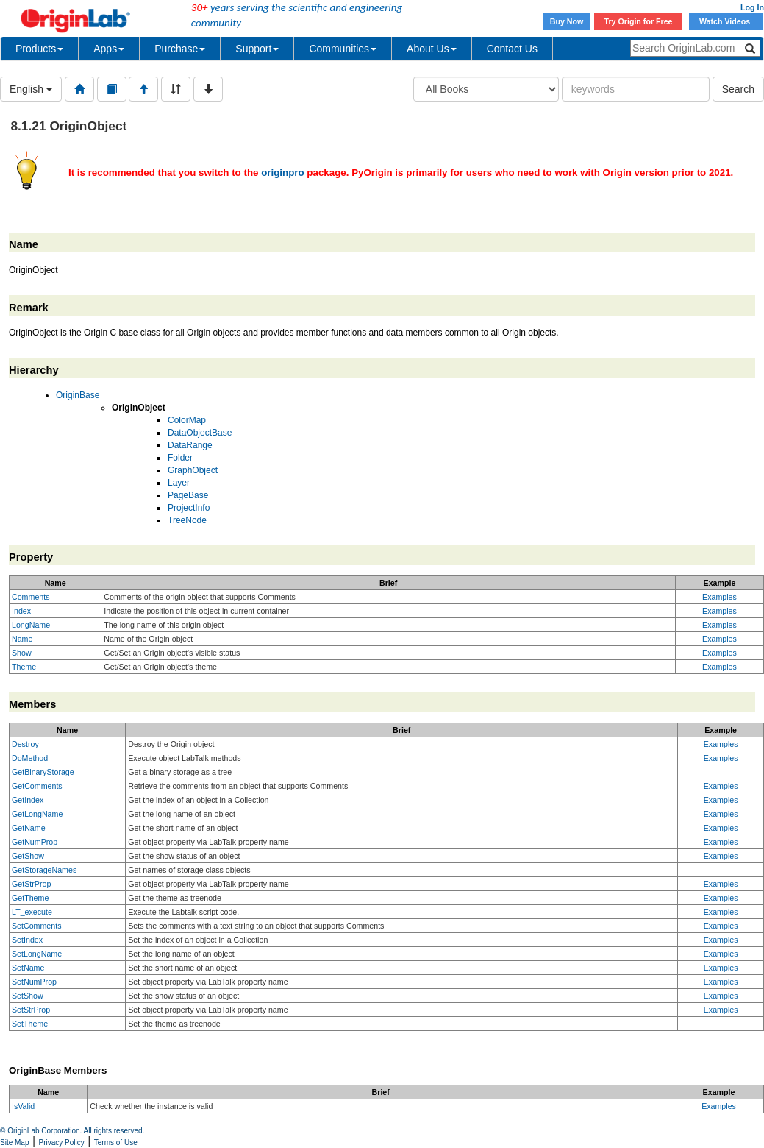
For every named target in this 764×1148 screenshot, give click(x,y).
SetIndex (27, 939)
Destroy (25, 744)
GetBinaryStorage (43, 772)
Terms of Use (116, 1142)
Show (22, 652)
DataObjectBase (200, 433)
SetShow (27, 995)
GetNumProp (34, 841)
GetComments (37, 786)
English (31, 89)
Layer (179, 483)
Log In (752, 7)
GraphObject (193, 470)
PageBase (188, 495)
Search (738, 89)
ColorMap (187, 420)
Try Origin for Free (638, 21)
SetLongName (37, 953)
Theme (24, 666)
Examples (719, 596)
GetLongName (37, 813)
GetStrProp (31, 883)
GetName (29, 827)
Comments (31, 596)
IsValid (23, 1106)
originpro (282, 172)
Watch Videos (725, 21)
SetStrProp (31, 1009)
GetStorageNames (44, 869)
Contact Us (512, 48)
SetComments (37, 925)
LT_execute (32, 911)
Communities (342, 48)
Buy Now (567, 21)
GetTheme (30, 897)
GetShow (28, 855)
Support (257, 48)
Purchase (179, 48)
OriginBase (77, 395)
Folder (180, 458)
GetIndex (27, 800)
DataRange (190, 445)
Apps (108, 48)
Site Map (14, 1142)
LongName (31, 624)
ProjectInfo (189, 508)
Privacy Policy (62, 1142)
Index (21, 610)
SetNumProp (34, 981)
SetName (28, 967)
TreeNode (187, 520)
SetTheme (30, 1023)
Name (22, 638)
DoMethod (30, 758)
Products (39, 48)
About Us (432, 48)
